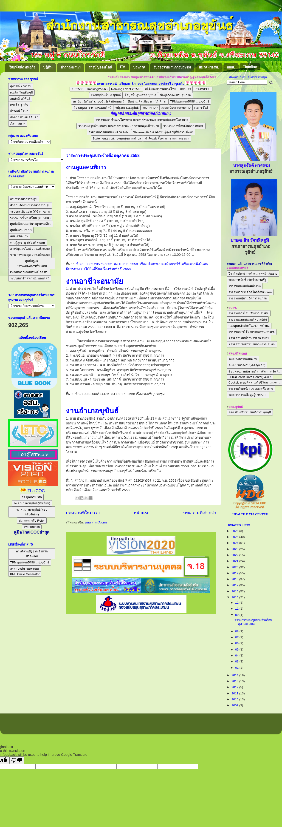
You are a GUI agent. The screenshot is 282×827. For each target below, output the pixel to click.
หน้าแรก (141, 512)
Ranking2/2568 (97, 89)
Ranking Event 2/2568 (126, 89)
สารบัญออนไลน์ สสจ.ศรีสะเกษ (30, 248)
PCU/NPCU (203, 89)
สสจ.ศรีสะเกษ (19, 236)
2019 (235, 573)
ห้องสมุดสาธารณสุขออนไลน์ (92, 107)
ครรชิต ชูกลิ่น (19, 105)
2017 (235, 585)
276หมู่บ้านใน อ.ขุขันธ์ (106, 95)
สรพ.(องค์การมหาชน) (24, 568)
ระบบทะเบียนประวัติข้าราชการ (30, 211)
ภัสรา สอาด (17, 123)
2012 (235, 687)
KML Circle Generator (24, 574)
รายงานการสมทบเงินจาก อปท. (109, 132)
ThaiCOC (36, 491)
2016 (235, 591)
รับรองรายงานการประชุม (172, 67)
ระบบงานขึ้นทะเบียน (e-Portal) (30, 217)
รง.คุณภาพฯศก (32, 497)
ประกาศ (139, 67)
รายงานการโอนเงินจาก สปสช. (183, 126)
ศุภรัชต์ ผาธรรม (20, 86)
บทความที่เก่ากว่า (199, 512)
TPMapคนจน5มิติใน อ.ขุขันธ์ (189, 101)
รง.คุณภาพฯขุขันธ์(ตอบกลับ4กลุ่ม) (31, 512)
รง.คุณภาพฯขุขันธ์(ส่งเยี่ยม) (32, 503)
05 (237, 649)
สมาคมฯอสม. (209, 67)
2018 (235, 579)
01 (237, 667)
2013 (235, 681)
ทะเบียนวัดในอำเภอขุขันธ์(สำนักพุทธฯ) (98, 101)
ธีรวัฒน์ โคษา (19, 111)
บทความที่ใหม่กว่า (83, 512)
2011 (235, 693)
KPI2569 (77, 89)
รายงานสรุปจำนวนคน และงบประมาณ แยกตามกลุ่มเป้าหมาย (118, 126)
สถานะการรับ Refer (32, 520)
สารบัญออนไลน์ (100, 67)
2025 (235, 537)
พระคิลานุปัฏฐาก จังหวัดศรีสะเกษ (32, 554)
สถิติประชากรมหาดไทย (160, 89)
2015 (235, 597)
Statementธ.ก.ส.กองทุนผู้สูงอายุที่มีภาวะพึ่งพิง (163, 132)
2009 (235, 705)
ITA (122, 66)
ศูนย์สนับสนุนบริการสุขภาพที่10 (30, 224)
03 (237, 661)
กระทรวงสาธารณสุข (23, 199)
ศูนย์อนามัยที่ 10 (21, 230)
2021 (235, 561)
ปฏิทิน (47, 67)
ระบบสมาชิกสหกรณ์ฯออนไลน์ (29, 278)
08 (237, 631)
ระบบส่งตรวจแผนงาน (242, 359)
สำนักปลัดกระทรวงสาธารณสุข (30, 205)
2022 (235, 555)
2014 (235, 675)
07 (237, 637)
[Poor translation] (16, 760)
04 (237, 655)
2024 (235, 543)
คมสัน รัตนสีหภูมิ (21, 92)
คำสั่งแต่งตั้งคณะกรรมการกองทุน (167, 138)
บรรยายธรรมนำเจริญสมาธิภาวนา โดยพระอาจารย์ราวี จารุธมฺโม (141, 83)
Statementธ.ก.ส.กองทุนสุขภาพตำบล (117, 138)
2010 (235, 699)
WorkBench (32, 527)
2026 (235, 531)
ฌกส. (231, 67)
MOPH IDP (150, 107)
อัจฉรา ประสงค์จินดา (24, 117)
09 (237, 615)
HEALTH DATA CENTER (250, 514)
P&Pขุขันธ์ (201, 107)
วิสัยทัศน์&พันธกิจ (22, 67)
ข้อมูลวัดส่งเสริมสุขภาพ (175, 95)
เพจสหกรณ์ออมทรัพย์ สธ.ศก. (29, 272)
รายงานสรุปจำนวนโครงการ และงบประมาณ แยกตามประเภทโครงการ (142, 120)
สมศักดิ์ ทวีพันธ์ (20, 98)
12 (237, 602)
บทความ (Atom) (96, 522)
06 (237, 643)
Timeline (250, 66)
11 (237, 608)
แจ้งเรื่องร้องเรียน (31, 337)
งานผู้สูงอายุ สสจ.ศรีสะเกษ (27, 242)
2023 (235, 549)
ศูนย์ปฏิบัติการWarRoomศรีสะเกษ (32, 263)
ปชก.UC (185, 89)
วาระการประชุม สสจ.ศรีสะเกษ (30, 255)
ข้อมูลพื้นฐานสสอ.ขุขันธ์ (140, 95)
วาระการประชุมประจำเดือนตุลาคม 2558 (103, 155)
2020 (235, 567)
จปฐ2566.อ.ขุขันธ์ (127, 107)
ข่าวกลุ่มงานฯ (70, 67)
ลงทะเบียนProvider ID (176, 107)
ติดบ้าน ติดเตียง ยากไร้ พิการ (147, 101)
